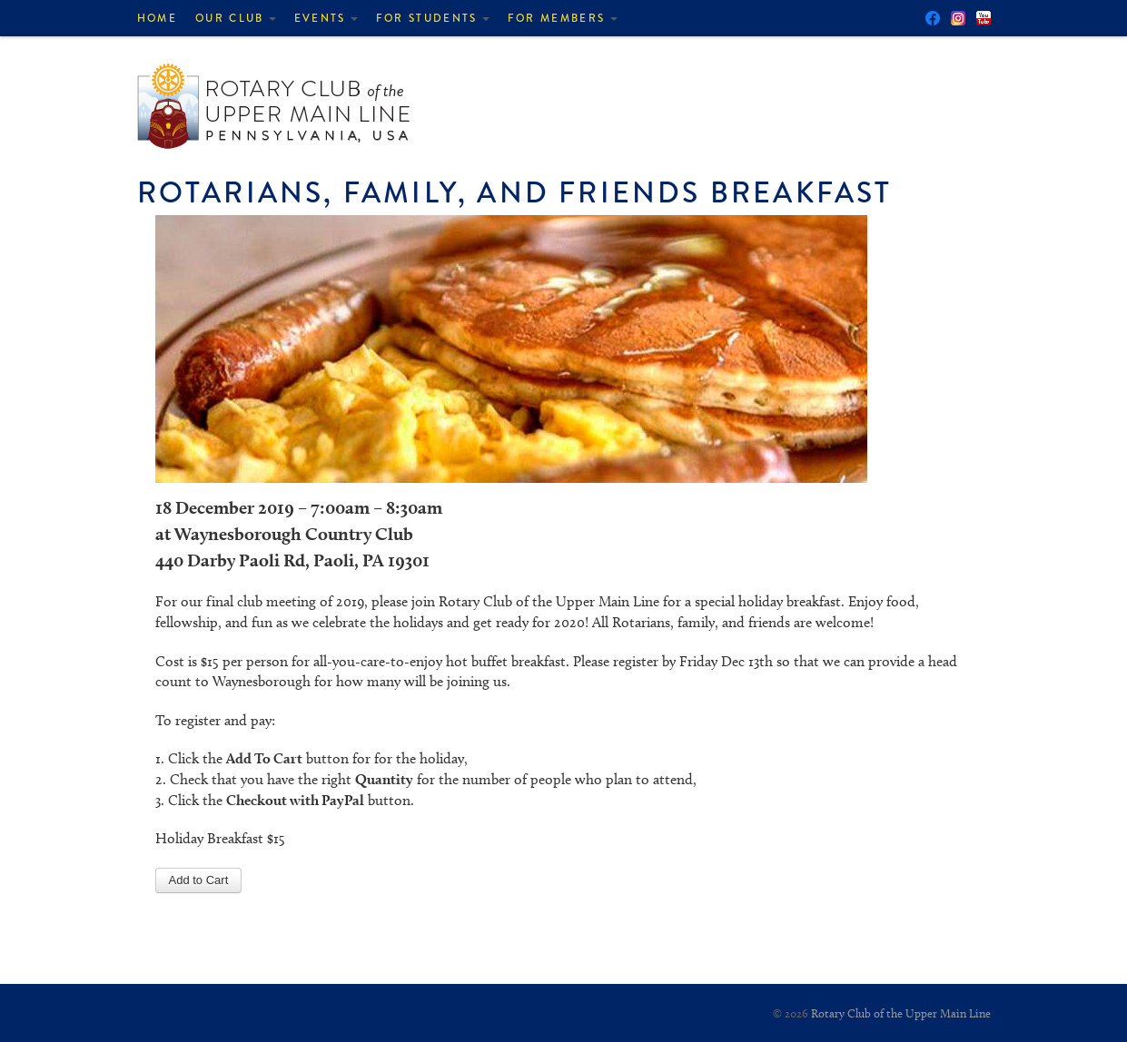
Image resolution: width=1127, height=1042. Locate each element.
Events (326, 18)
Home (157, 18)
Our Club (235, 18)
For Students (432, 18)
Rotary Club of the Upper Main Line (901, 1013)
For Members (563, 18)
